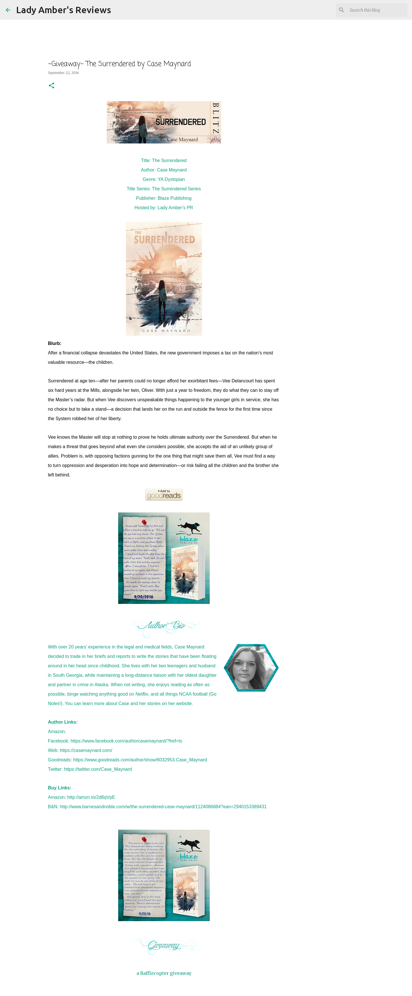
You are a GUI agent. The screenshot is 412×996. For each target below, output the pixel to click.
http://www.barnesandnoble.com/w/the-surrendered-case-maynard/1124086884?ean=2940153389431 (163, 806)
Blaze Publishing (174, 198)
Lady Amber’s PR (175, 207)
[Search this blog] (377, 10)
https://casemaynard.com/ (86, 750)
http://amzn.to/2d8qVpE (91, 797)
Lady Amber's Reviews (63, 10)
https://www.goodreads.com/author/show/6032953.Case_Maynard (140, 759)
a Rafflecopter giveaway (163, 973)
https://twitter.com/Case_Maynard (98, 769)
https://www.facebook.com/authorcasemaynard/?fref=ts (126, 740)
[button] (51, 86)
